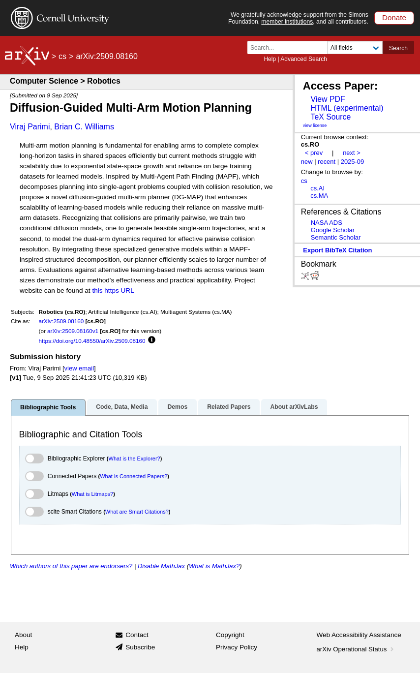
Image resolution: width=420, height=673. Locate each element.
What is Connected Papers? (133, 476)
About (23, 635)
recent (326, 161)
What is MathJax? (214, 566)
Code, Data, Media (122, 406)
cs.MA (319, 195)
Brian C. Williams (84, 126)
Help (270, 59)
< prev (314, 152)
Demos (177, 406)
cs (62, 56)
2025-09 (352, 161)
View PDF (327, 99)
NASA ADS (326, 222)
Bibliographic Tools (48, 407)
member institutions (287, 21)
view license (315, 125)
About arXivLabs (294, 406)
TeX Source (330, 117)
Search (398, 48)
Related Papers (228, 406)
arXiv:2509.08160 (61, 321)
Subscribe (140, 647)
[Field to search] (355, 47)
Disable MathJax (161, 566)
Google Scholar (333, 230)
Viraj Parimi (30, 126)
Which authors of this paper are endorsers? (71, 566)
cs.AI (317, 188)
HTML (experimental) (346, 108)
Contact (137, 635)
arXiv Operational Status (356, 649)
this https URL (113, 290)
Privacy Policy (236, 647)
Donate (394, 17)
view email (79, 368)
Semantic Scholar (336, 237)
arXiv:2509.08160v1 (72, 331)
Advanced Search (303, 59)
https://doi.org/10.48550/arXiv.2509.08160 (92, 340)
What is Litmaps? (92, 494)
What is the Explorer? (134, 458)
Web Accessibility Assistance (359, 635)
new (307, 161)
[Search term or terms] (290, 47)
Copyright (230, 635)
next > (351, 152)
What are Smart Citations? (137, 512)
